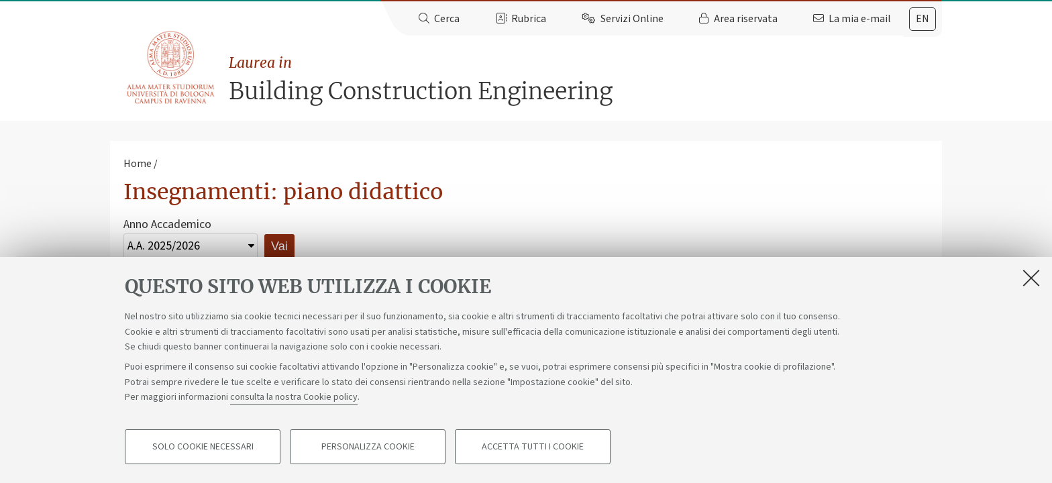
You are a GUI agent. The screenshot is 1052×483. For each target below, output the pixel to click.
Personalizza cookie (368, 446)
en (922, 18)
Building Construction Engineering (585, 79)
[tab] (922, 19)
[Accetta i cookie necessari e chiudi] (1031, 277)
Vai (279, 246)
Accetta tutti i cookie (533, 446)
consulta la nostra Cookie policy (294, 397)
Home (137, 163)
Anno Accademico (167, 224)
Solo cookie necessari (203, 446)
